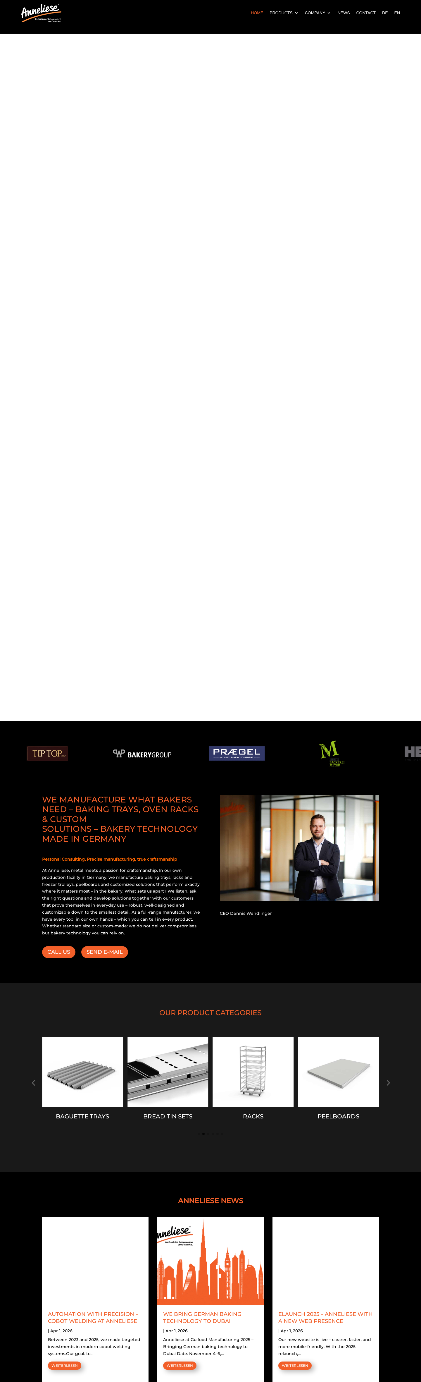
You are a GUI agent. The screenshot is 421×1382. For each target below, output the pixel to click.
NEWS (343, 13)
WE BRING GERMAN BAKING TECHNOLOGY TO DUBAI (202, 1317)
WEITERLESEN (64, 1365)
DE (385, 13)
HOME (257, 13)
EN (397, 13)
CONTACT (366, 13)
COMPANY (315, 13)
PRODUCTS (281, 13)
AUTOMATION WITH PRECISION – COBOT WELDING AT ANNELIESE (93, 1317)
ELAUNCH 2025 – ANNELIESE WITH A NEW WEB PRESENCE (325, 1317)
